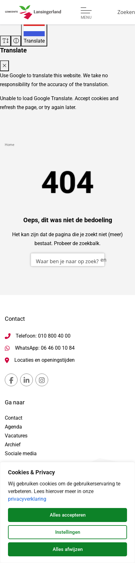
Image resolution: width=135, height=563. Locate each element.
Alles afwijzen (68, 549)
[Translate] (34, 33)
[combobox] (68, 259)
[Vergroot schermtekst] (5, 41)
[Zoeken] (126, 12)
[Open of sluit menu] (86, 13)
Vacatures (16, 436)
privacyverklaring (27, 499)
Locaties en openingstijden (44, 360)
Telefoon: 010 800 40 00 (43, 336)
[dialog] (67, 512)
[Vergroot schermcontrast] (16, 41)
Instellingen (67, 532)
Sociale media (21, 453)
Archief (13, 445)
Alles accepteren (68, 515)
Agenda (13, 427)
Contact (13, 418)
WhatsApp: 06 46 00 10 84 (45, 348)
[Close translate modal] (4, 65)
